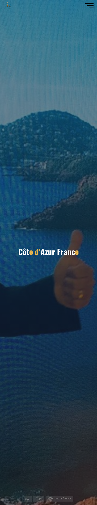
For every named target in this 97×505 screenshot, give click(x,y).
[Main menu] (89, 5)
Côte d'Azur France (59, 498)
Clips (39, 498)
